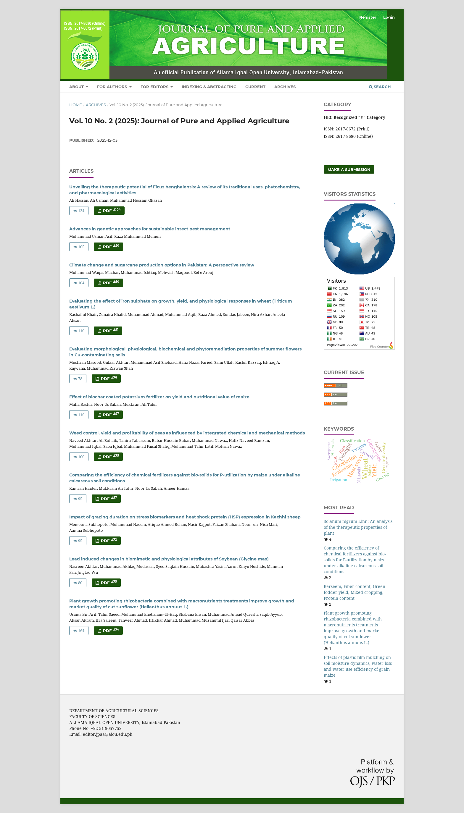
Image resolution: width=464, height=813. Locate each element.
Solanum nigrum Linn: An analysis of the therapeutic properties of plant (358, 527)
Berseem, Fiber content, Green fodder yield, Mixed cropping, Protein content (354, 592)
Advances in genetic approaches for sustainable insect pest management (149, 229)
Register (367, 17)
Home (75, 104)
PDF (111, 210)
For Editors (155, 86)
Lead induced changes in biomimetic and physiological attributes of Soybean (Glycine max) (169, 559)
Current (255, 86)
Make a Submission (349, 169)
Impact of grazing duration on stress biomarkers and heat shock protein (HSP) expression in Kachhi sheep (185, 517)
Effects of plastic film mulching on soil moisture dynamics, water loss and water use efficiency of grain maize (358, 666)
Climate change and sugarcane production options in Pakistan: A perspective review (161, 265)
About (77, 86)
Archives (285, 86)
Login (389, 17)
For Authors (112, 86)
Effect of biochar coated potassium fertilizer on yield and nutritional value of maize (159, 397)
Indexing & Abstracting (209, 86)
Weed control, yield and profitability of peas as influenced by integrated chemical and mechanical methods (187, 433)
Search (380, 86)
